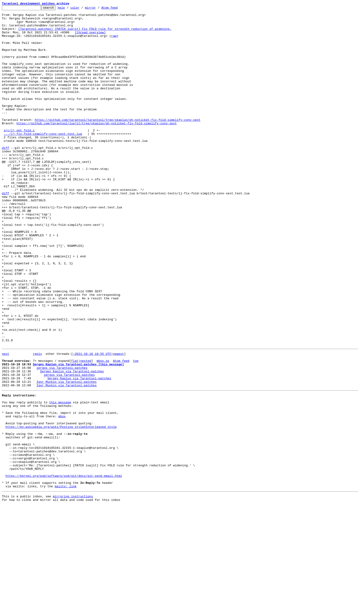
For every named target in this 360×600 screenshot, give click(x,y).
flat (74, 431)
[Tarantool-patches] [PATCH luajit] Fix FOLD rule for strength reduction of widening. (94, 33)
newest (118, 422)
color (82, 9)
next (5, 422)
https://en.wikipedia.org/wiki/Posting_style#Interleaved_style (61, 508)
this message (60, 479)
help (68, 9)
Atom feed (117, 9)
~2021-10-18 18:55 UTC (92, 422)
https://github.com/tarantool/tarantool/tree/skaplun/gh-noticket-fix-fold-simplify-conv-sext (117, 143)
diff (5, 176)
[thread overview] (90, 38)
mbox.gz (103, 431)
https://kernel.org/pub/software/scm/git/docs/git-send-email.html (64, 567)
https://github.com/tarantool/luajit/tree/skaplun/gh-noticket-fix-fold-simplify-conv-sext (96, 147)
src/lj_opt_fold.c (19, 155)
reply (37, 422)
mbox (62, 496)
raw (113, 42)
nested (85, 431)
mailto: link (66, 580)
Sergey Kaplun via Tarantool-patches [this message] (78, 435)
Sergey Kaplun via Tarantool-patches (72, 443)
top (135, 431)
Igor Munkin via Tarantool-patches (66, 456)
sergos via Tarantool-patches (61, 439)
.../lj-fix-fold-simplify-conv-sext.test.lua (43, 159)
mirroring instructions (73, 591)
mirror (97, 9)
